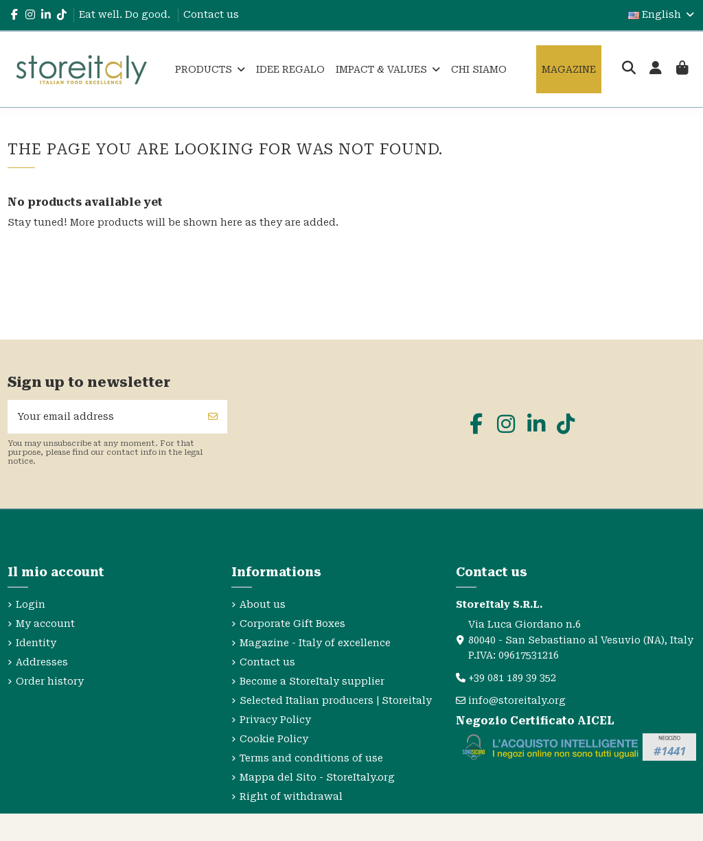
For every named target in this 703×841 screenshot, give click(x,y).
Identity (36, 642)
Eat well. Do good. (126, 14)
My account (45, 623)
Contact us (211, 14)
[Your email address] (103, 417)
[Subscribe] (212, 417)
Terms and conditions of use (311, 758)
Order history (50, 681)
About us (263, 604)
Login (30, 604)
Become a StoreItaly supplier (312, 681)
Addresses (42, 661)
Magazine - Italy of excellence (315, 642)
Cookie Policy (274, 738)
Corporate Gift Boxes (292, 623)
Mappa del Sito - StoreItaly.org (317, 777)
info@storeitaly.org (517, 700)
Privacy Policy (275, 719)
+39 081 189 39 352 (512, 677)
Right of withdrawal (291, 796)
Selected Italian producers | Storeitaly (336, 700)
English (662, 14)
